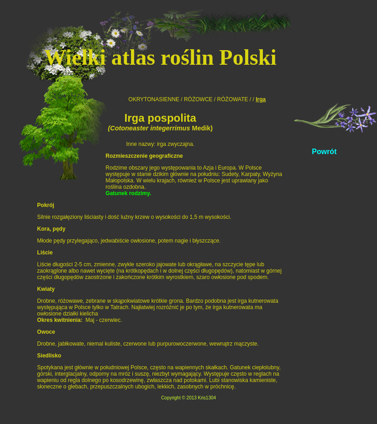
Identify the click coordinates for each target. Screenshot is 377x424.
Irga (261, 99)
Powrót (324, 151)
